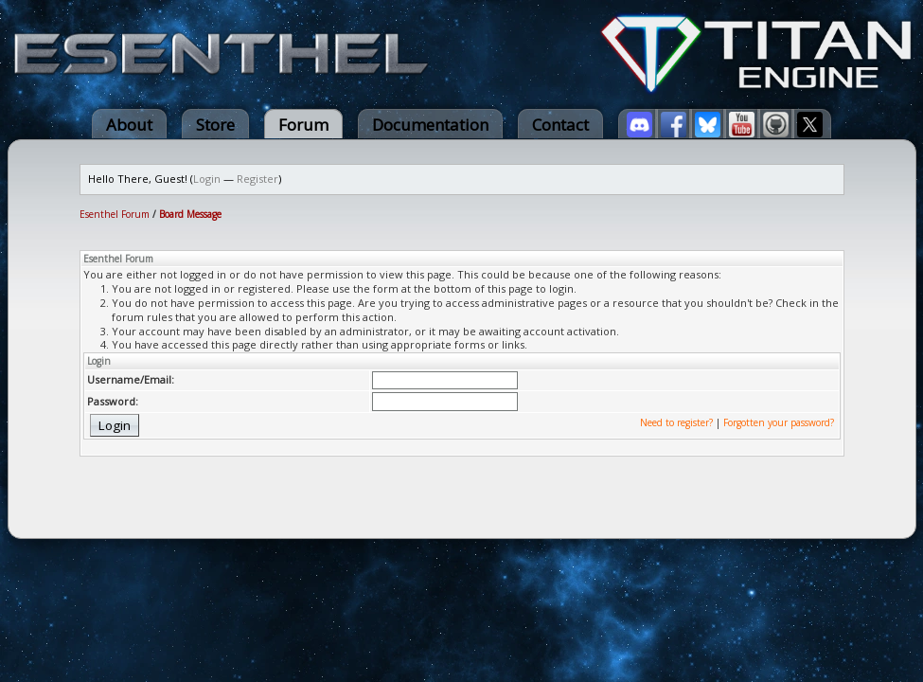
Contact (560, 124)
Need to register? (676, 422)
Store (215, 124)
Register (257, 178)
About (129, 124)
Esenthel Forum (115, 214)
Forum (303, 124)
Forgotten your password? (778, 422)
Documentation (430, 124)
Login (207, 178)
